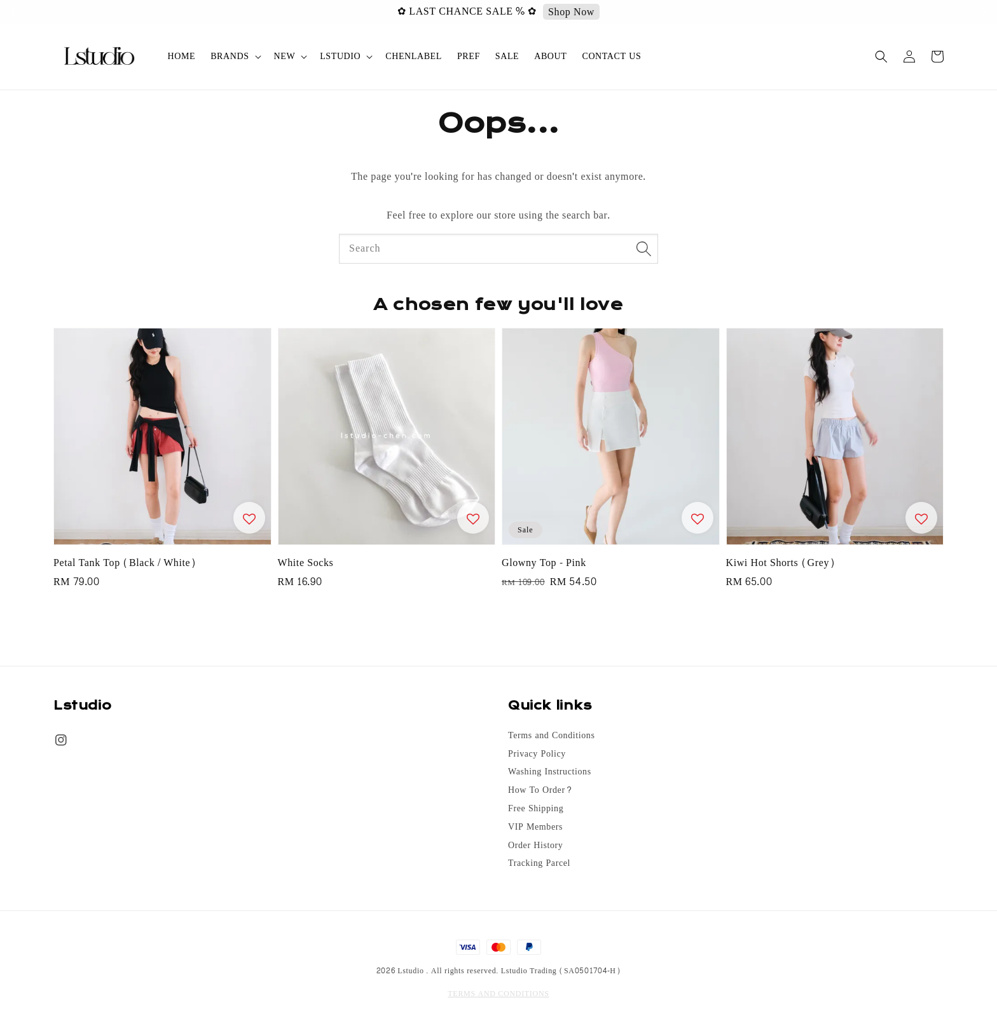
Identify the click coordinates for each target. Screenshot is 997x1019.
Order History (535, 845)
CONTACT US (611, 56)
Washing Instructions (549, 771)
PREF (468, 56)
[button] (881, 57)
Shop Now (580, 12)
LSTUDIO (340, 56)
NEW (285, 56)
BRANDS (229, 56)
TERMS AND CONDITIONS (498, 994)
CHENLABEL (413, 56)
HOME (182, 56)
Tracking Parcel (539, 863)
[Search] (643, 248)
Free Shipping (535, 808)
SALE (507, 56)
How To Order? (540, 790)
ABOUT (550, 56)
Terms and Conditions (551, 736)
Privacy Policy (537, 754)
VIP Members (535, 827)
